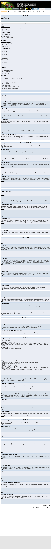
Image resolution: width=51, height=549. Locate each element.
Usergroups (32, 11)
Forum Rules (4, 17)
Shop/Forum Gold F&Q (5, 18)
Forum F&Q (4, 16)
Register (43, 11)
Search (23, 11)
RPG (9, 11)
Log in (40, 11)
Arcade (11, 11)
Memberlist (28, 11)
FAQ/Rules (20, 11)
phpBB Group (25, 422)
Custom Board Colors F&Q (6, 19)
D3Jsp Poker (16, 11)
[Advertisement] (14, 521)
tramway (27, 535)
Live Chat (36, 11)
